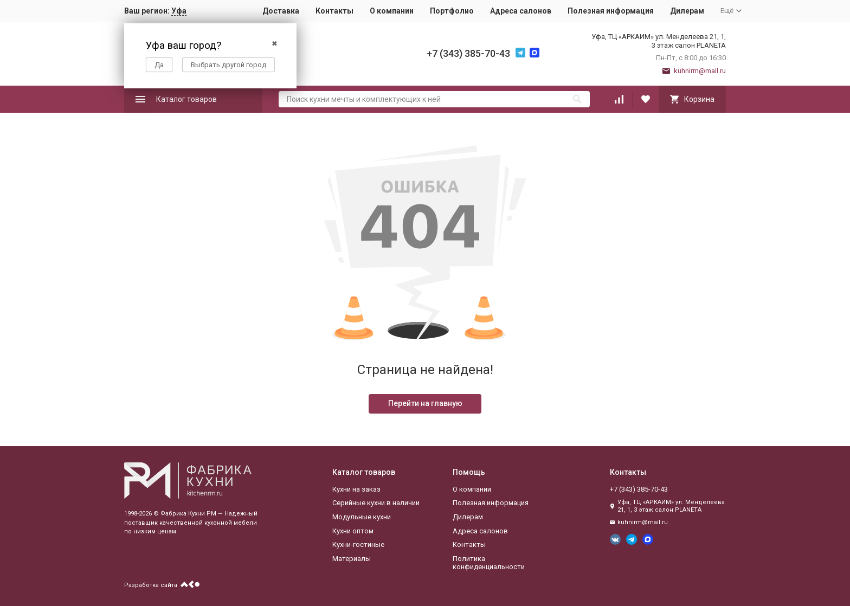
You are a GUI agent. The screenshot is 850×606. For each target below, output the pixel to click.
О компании (392, 11)
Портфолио (452, 11)
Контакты (334, 11)
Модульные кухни (361, 517)
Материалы (351, 559)
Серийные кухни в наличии (376, 503)
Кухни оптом (353, 531)
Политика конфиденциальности (489, 563)
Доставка (280, 11)
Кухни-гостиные (358, 544)
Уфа (178, 11)
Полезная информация (611, 11)
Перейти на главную (425, 403)
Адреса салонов (520, 11)
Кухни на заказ (356, 489)
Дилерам (687, 11)
